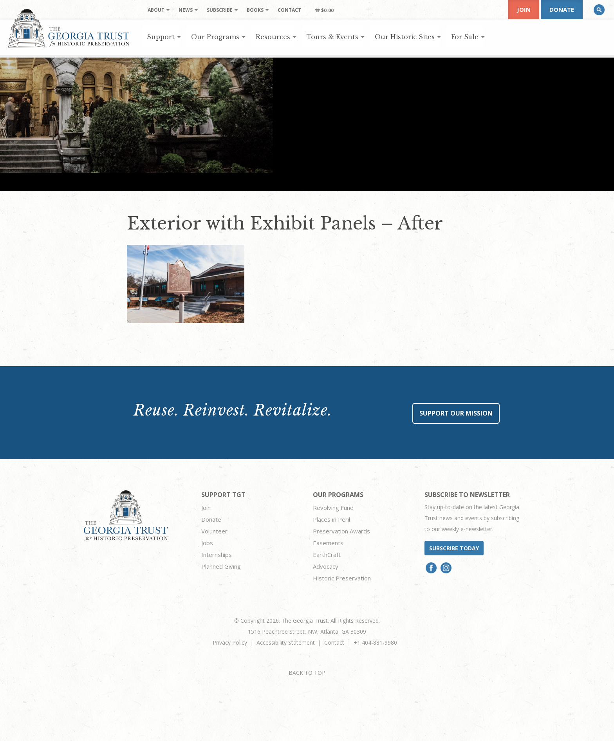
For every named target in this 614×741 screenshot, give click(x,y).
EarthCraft (327, 554)
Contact (334, 642)
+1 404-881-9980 (375, 642)
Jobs (207, 543)
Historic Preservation (342, 578)
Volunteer (214, 531)
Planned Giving (221, 566)
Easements (328, 543)
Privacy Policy (230, 642)
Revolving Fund (333, 507)
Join (524, 9)
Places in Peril (331, 519)
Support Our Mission (456, 413)
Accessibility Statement (285, 642)
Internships (216, 554)
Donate (561, 9)
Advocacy (325, 566)
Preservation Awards (341, 531)
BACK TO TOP (307, 672)
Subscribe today (454, 548)
